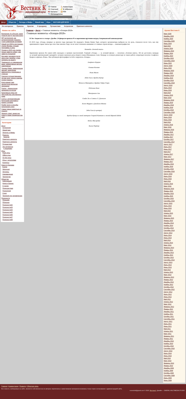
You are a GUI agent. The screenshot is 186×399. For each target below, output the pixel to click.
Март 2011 (167, 334)
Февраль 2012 (169, 307)
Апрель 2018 (168, 125)
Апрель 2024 (168, 48)
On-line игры (6, 158)
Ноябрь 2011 (168, 314)
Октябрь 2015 (169, 198)
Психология (6, 191)
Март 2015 (167, 216)
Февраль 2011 (169, 336)
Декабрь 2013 (169, 253)
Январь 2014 (168, 250)
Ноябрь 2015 (168, 196)
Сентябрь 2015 (169, 201)
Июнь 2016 (168, 179)
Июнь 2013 (168, 267)
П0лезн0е (5, 200)
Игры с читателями (9, 160)
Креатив (30, 26)
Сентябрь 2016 (169, 171)
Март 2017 (167, 157)
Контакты (54, 11)
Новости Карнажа (7, 165)
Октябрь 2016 (169, 169)
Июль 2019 (168, 88)
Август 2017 (168, 144)
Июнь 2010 (168, 356)
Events (4, 167)
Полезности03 (7, 207)
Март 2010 (167, 361)
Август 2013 (168, 262)
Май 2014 (167, 240)
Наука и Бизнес (8, 183)
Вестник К (153, 390)
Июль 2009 (168, 378)
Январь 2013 (168, 280)
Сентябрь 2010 (169, 348)
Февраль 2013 (169, 277)
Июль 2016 (168, 176)
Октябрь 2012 (169, 287)
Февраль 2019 (169, 100)
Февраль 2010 (169, 363)
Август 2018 (168, 115)
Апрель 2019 (168, 95)
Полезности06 (7, 215)
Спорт (4, 193)
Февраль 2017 (169, 159)
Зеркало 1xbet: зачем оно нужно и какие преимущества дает (11, 115)
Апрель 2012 (168, 302)
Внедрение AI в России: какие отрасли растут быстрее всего (12, 34)
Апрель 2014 (168, 243)
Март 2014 (167, 245)
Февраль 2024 (169, 51)
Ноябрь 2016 (168, 166)
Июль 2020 (168, 68)
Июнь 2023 (168, 63)
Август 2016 (168, 174)
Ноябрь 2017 (168, 137)
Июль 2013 (168, 265)
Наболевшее (7, 181)
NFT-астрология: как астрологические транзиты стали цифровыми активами (11, 40)
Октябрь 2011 (169, 316)
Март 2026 (167, 34)
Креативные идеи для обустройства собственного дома (11, 94)
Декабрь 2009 (169, 368)
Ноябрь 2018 (168, 107)
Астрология (68, 26)
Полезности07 (7, 217)
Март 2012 (167, 304)
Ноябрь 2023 (168, 56)
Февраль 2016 (169, 189)
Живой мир (39, 22)
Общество (12, 22)
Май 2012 (167, 299)
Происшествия (7, 188)
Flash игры (6, 153)
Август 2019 (168, 85)
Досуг (3, 22)
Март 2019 (167, 98)
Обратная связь (32, 386)
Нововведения (7, 174)
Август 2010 (168, 351)
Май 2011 (167, 329)
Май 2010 (167, 358)
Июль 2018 (168, 117)
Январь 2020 (168, 73)
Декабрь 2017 (169, 135)
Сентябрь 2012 (169, 289)
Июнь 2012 (168, 297)
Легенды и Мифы (25, 22)
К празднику (42, 26)
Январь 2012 (168, 309)
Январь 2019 (168, 103)
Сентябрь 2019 (169, 83)
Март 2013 (167, 275)
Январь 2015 (168, 221)
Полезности (5, 198)
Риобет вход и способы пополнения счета (9, 106)
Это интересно (7, 26)
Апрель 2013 (168, 272)
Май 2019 (167, 93)
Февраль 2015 (169, 218)
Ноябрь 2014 (168, 225)
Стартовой (54, 9)
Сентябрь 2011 (169, 319)
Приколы (20, 26)
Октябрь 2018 (169, 110)
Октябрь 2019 (169, 80)
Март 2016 (167, 186)
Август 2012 (168, 292)
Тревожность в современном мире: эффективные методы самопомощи (11, 64)
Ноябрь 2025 (168, 39)
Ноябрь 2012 (168, 284)
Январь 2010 (168, 366)
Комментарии (68, 7)
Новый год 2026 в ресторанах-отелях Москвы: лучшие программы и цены (12, 46)
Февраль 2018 (169, 130)
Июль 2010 (168, 353)
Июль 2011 (168, 324)
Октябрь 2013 (169, 257)
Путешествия (55, 26)
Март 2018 (167, 127)
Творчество (6, 177)
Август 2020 (168, 66)
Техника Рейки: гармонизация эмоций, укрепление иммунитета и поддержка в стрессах (12, 71)
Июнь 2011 (168, 326)
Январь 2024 (168, 53)
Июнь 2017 (168, 149)
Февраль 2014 (169, 248)
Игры (49, 22)
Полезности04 (7, 210)
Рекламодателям (56, 14)
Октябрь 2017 (169, 139)
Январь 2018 (168, 132)
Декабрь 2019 (169, 75)
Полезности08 (7, 220)
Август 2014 (168, 233)
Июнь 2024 (168, 44)
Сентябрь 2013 (169, 260)
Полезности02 (7, 205)
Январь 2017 (168, 162)
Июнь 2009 (168, 380)
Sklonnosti (6, 169)
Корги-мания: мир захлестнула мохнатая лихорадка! (9, 84)
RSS (64, 11)
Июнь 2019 (168, 90)
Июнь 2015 (168, 208)
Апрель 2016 (168, 184)
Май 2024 (167, 46)
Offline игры (6, 155)
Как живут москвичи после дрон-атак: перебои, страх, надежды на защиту (11, 58)
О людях (5, 186)
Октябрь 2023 (169, 58)
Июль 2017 (168, 147)
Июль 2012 (168, 294)
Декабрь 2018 (169, 105)
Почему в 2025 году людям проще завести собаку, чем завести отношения (11, 52)
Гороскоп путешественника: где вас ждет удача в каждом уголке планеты (11, 78)
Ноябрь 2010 (168, 344)
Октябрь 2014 (169, 228)
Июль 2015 (168, 206)
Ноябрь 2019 (168, 78)
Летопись (5, 172)
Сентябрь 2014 (169, 230)
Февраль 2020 (169, 71)
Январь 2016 (168, 191)
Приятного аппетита (84, 26)
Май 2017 (167, 152)
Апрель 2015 (168, 213)
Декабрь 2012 (169, 282)
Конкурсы (5, 163)
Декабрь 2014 (169, 223)
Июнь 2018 (168, 120)
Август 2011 (168, 321)
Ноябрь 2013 (168, 255)
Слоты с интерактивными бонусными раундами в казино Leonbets (10, 100)
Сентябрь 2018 (169, 112)
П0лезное (5, 202)
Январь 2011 (168, 339)
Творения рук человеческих (12, 196)
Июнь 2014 (168, 238)
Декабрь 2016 (169, 164)
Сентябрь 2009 (169, 375)
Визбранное (67, 9)
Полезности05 (7, 212)
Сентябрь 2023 (169, 61)
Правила (23, 386)
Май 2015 (167, 211)
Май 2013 (167, 270)
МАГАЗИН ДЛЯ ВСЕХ (61, 22)
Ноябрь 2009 (168, 371)
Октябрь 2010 (169, 346)
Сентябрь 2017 (169, 142)
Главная (53, 7)
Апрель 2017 (168, 154)
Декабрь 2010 (169, 341)
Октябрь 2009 (169, 373)
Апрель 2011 (168, 331)
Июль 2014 (168, 235)
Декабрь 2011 (169, 312)
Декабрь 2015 (169, 194)
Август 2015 (168, 203)
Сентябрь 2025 (169, 41)
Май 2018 (167, 122)
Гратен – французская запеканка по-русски (9, 89)
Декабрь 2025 (169, 36)
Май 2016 (167, 181)
